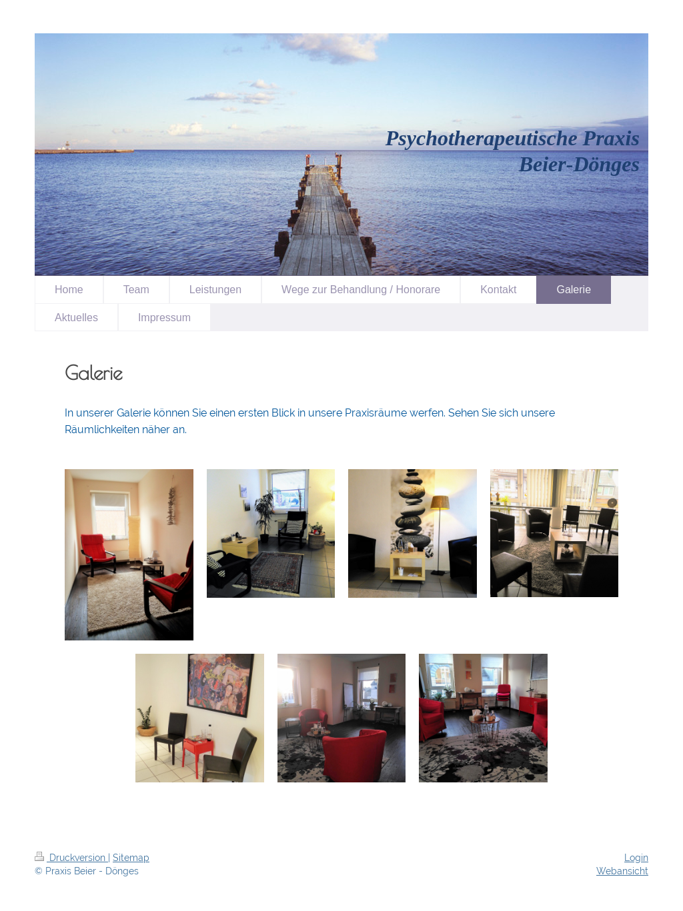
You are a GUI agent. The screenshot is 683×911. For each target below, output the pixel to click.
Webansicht (622, 871)
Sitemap (131, 857)
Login (636, 857)
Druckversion (71, 857)
